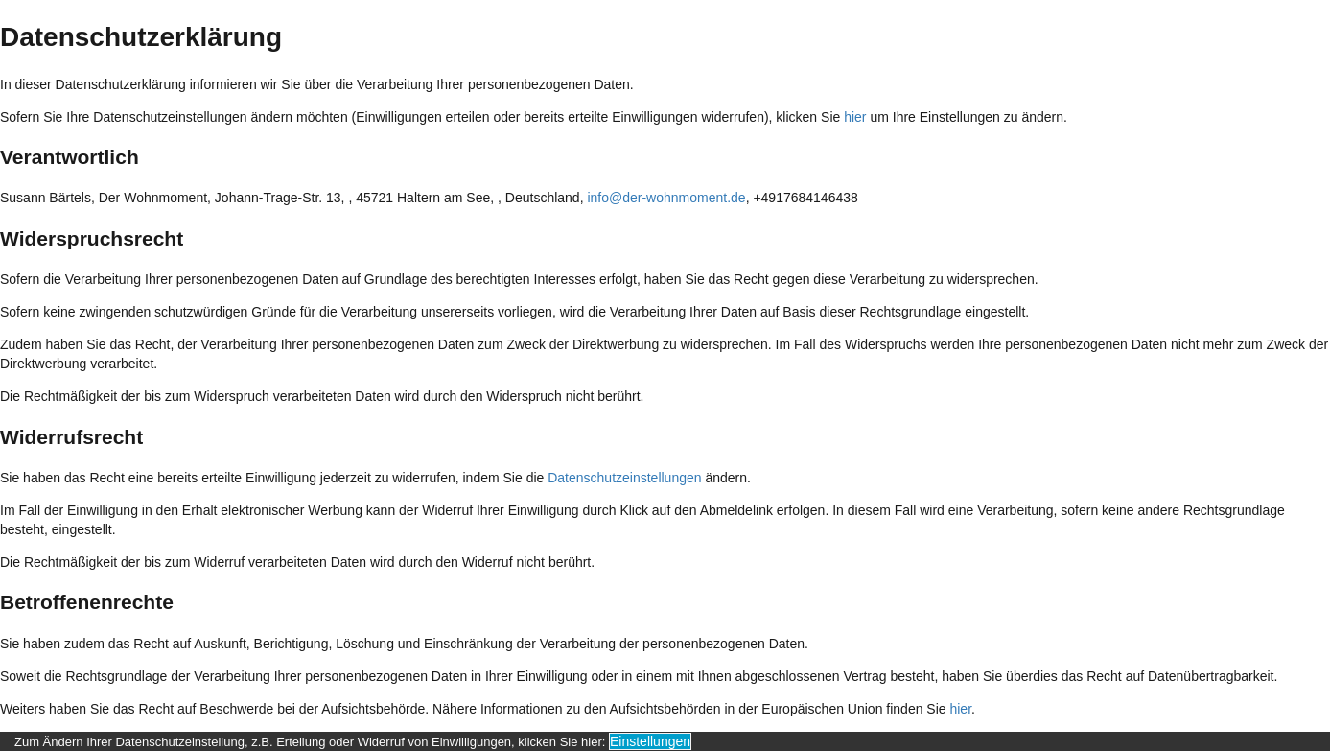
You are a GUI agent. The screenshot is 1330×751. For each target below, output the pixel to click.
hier (855, 117)
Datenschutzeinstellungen (624, 477)
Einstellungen (650, 741)
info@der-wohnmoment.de (666, 197)
